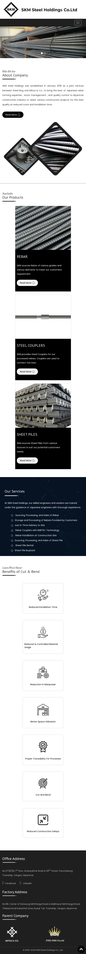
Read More (12, 114)
